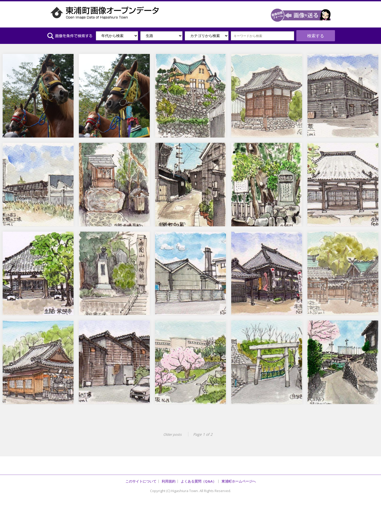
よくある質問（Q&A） (198, 477)
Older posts (171, 430)
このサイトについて (140, 477)
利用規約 (168, 477)
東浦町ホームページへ (238, 477)
